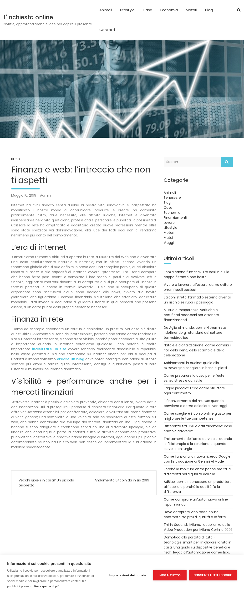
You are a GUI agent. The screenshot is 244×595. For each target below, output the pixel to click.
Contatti (107, 29)
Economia (169, 9)
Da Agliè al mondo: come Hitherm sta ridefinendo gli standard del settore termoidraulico (195, 332)
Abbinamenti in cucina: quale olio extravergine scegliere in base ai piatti (195, 365)
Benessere (172, 197)
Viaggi (169, 242)
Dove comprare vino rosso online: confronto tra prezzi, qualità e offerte (195, 514)
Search (227, 162)
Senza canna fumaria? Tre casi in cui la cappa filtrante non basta (196, 274)
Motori (191, 9)
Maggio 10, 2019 (23, 195)
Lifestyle (127, 9)
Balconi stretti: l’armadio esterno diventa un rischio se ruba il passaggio (197, 300)
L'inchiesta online (28, 17)
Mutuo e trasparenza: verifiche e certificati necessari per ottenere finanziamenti (191, 315)
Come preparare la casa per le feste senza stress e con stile (194, 378)
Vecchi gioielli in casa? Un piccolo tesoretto (46, 483)
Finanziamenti (175, 217)
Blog (209, 9)
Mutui (168, 237)
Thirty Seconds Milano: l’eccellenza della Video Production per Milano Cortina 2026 (198, 527)
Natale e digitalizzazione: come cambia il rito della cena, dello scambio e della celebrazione (197, 350)
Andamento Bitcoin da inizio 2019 (122, 480)
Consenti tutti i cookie (213, 575)
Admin (45, 195)
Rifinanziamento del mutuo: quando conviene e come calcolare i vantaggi (195, 403)
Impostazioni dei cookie (127, 575)
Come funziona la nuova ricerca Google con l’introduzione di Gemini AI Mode (197, 459)
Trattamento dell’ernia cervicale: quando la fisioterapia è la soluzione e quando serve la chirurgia (198, 443)
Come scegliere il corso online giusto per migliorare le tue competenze (197, 416)
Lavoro (169, 222)
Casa (147, 9)
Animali (105, 9)
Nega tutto (169, 575)
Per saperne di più (46, 586)
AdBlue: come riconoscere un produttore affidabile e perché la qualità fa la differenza (198, 486)
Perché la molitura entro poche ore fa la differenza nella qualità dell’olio (197, 471)
